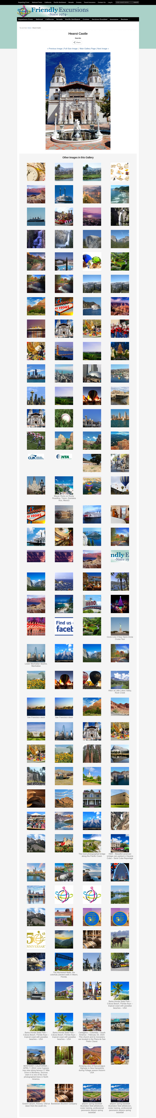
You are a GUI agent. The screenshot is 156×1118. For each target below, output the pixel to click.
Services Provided (99, 19)
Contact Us (102, 2)
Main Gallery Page (88, 49)
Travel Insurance (89, 2)
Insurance (114, 19)
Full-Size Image (71, 49)
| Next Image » (102, 49)
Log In (110, 2)
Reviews (124, 19)
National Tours (37, 2)
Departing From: (23, 2)
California (47, 2)
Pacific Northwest (60, 2)
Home (29, 28)
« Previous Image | (55, 49)
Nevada (71, 2)
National (39, 19)
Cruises (78, 2)
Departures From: (25, 19)
